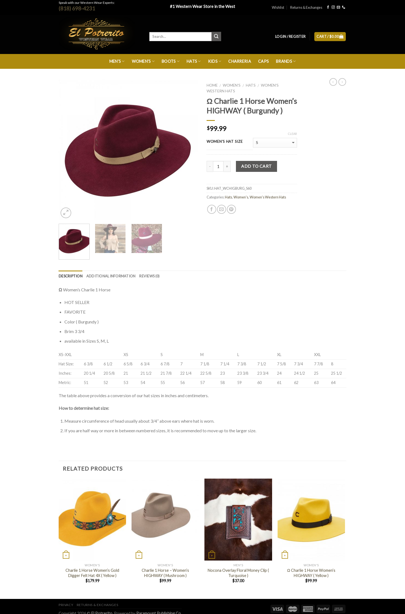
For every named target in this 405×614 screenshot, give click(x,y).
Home (212, 85)
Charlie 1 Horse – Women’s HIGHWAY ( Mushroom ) (165, 573)
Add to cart (256, 166)
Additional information (111, 276)
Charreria (239, 61)
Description (70, 276)
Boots (170, 61)
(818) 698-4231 (77, 8)
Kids (214, 61)
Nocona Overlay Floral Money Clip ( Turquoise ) (238, 573)
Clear (292, 133)
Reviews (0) (149, 276)
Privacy (66, 605)
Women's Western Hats (268, 197)
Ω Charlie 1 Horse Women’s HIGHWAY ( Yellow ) (311, 573)
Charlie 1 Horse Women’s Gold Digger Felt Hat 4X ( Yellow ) (92, 573)
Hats (194, 61)
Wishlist (278, 7)
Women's (232, 85)
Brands (286, 61)
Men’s (117, 61)
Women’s (143, 61)
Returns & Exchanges (306, 7)
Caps (263, 61)
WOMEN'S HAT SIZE (225, 142)
